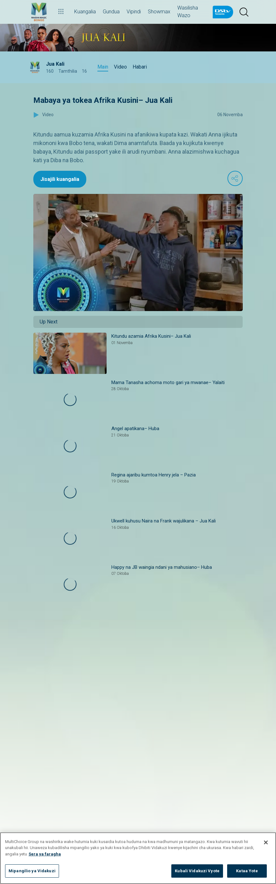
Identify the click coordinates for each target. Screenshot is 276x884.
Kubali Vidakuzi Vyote (197, 870)
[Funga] (266, 842)
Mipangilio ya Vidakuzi (32, 870)
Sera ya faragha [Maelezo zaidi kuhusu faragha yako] (45, 854)
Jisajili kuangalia (59, 179)
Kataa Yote (247, 870)
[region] (138, 858)
